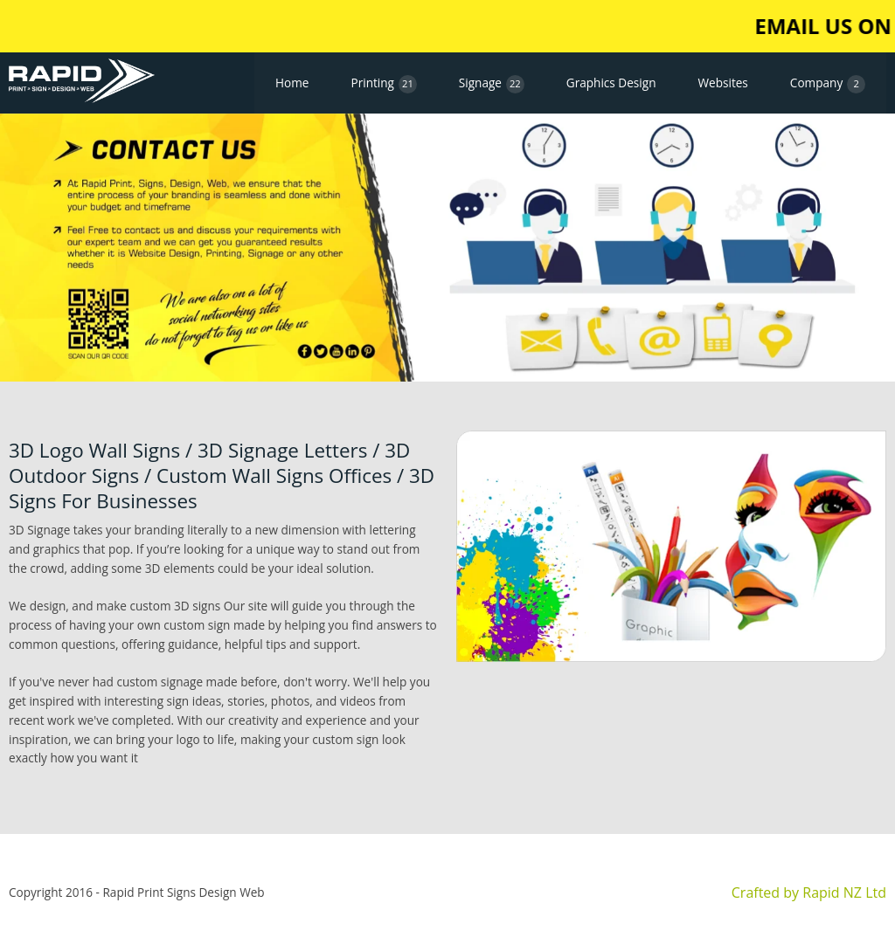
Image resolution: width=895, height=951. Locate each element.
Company (827, 83)
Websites (722, 82)
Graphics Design (611, 82)
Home (292, 82)
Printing (383, 83)
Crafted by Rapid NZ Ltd (809, 892)
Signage (491, 83)
